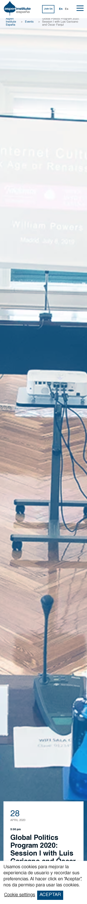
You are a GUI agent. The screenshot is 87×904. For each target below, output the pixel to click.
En (60, 9)
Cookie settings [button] (19, 895)
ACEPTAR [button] (50, 895)
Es (66, 9)
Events (29, 22)
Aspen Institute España (11, 21)
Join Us (48, 9)
